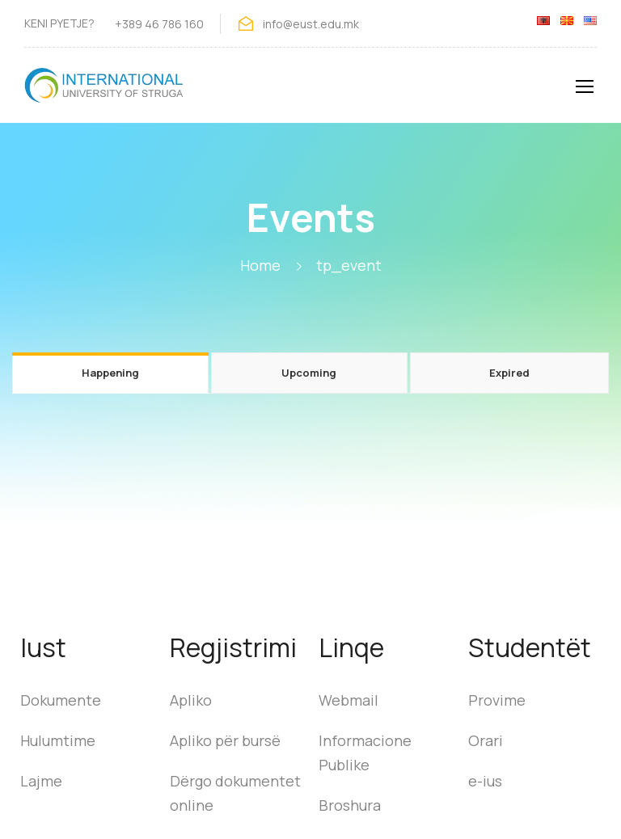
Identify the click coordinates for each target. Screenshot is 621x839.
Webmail (348, 700)
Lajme (41, 781)
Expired (509, 372)
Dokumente (60, 700)
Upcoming (308, 372)
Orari (485, 740)
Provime (497, 700)
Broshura (350, 805)
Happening (110, 372)
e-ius (485, 781)
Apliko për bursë (225, 740)
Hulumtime (57, 740)
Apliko (191, 700)
